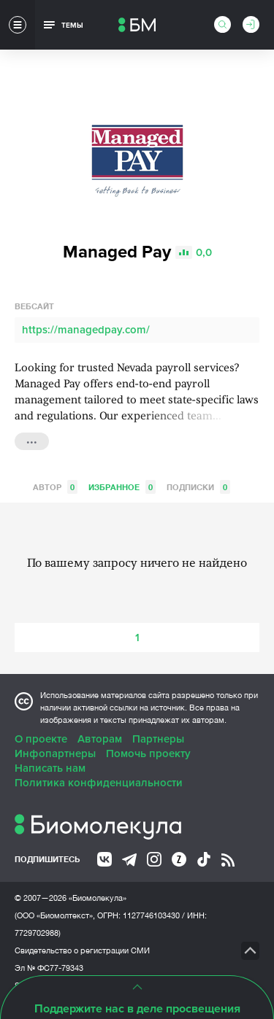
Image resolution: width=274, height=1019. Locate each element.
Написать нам (50, 768)
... (31, 440)
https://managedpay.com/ (86, 329)
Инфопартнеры (55, 753)
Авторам (99, 738)
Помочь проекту (148, 753)
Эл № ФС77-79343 (49, 968)
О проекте (41, 738)
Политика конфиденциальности (99, 782)
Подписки (198, 487)
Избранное (122, 487)
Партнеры (158, 738)
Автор (55, 487)
